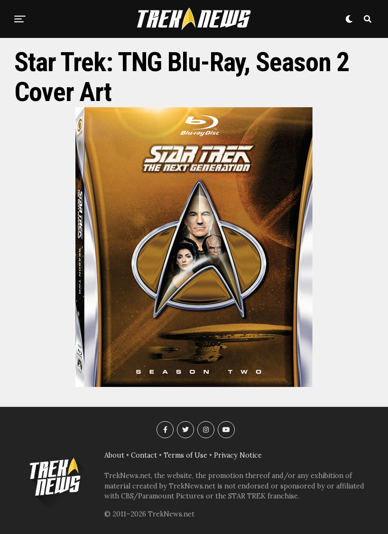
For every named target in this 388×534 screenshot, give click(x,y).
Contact (144, 455)
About (114, 455)
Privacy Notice (238, 455)
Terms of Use (185, 455)
